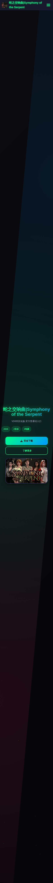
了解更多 (27, 450)
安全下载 (26, 441)
